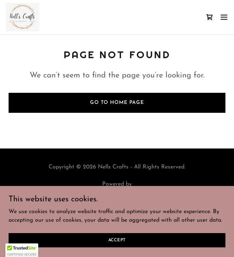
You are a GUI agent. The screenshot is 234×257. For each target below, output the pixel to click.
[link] (22, 17)
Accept (117, 240)
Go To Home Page (117, 102)
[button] (224, 17)
